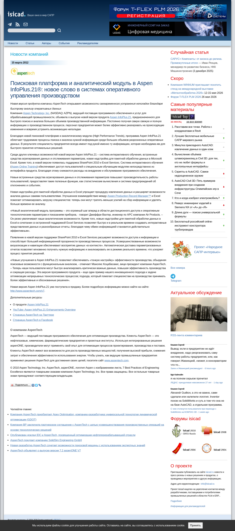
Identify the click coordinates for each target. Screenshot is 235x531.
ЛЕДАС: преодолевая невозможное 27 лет (191, 382)
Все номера (178, 267)
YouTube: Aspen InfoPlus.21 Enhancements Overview (44, 309)
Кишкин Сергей (177, 345)
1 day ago (218, 382)
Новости (13, 43)
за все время (194, 121)
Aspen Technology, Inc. (36, 113)
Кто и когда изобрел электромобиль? (197, 198)
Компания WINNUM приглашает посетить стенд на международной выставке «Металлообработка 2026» (196, 88)
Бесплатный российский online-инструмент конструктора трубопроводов (194, 225)
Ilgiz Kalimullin (177, 375)
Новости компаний (29, 54)
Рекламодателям (87, 43)
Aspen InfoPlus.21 (120, 117)
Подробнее (176, 501)
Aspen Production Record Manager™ (129, 196)
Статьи (30, 43)
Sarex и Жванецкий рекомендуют (187, 368)
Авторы (46, 43)
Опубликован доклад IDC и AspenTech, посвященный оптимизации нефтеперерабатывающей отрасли (72, 435)
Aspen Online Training (24, 166)
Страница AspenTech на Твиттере (33, 314)
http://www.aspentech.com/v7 (27, 290)
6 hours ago (210, 368)
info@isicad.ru (208, 484)
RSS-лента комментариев (186, 335)
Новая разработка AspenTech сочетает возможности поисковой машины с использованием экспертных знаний (77, 445)
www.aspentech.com (116, 360)
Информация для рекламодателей (188, 506)
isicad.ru (210, 472)
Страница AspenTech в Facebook (33, 320)
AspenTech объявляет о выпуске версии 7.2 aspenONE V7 (45, 450)
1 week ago (203, 412)
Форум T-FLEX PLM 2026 (186, 96)
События (64, 43)
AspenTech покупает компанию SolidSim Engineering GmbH (46, 440)
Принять (195, 525)
